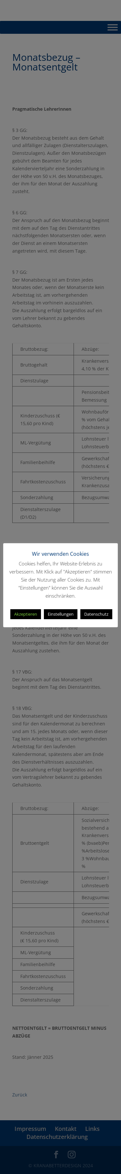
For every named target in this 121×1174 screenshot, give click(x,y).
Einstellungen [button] (61, 614)
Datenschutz (96, 614)
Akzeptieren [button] (25, 614)
